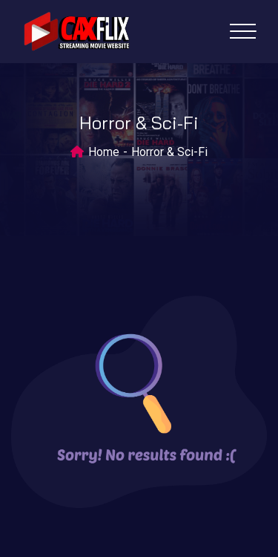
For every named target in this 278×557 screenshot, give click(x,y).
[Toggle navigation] (243, 31)
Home (103, 152)
